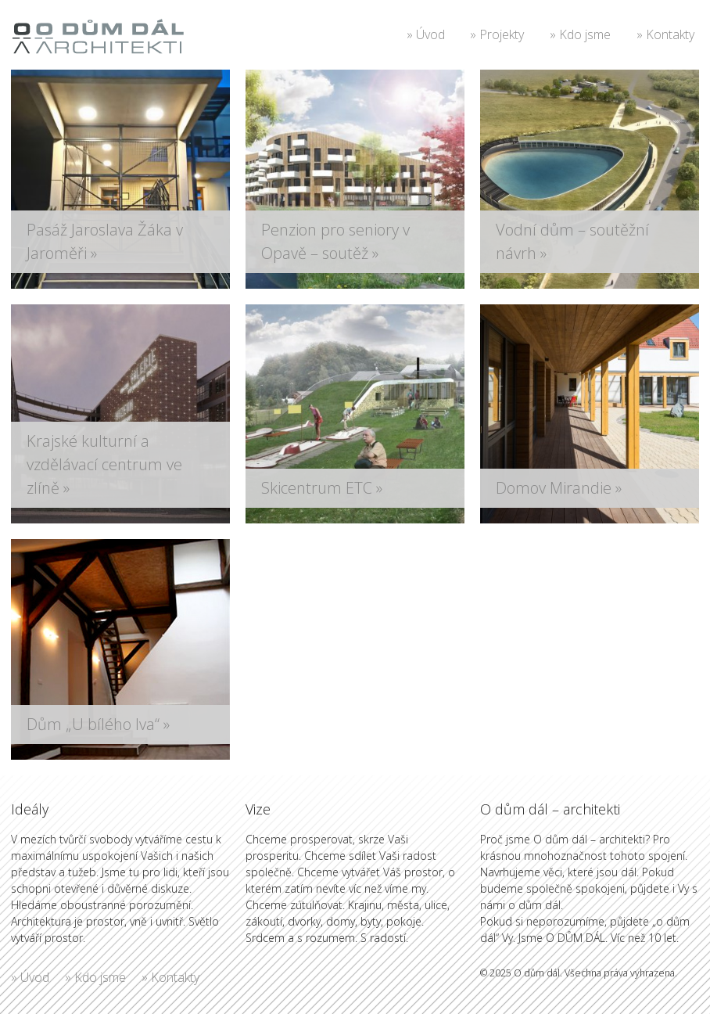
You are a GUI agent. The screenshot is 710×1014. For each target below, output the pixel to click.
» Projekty (497, 34)
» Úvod (426, 34)
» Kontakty (665, 34)
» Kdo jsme (580, 34)
